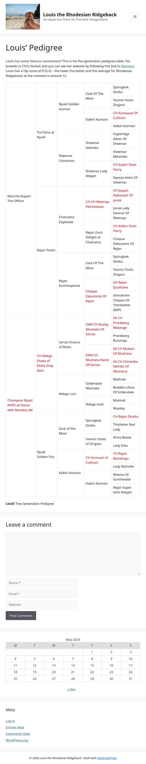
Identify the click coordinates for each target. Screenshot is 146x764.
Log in (10, 721)
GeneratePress (107, 758)
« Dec (71, 689)
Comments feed (18, 734)
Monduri (127, 66)
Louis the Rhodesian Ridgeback (80, 14)
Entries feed (15, 727)
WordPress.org (17, 740)
